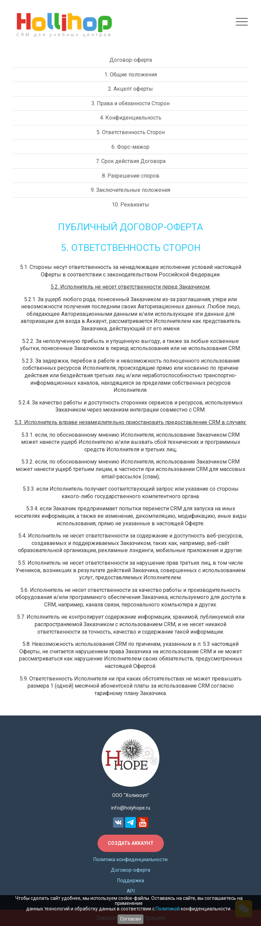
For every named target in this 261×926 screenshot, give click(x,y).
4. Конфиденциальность (130, 117)
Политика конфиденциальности (130, 860)
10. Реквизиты (130, 204)
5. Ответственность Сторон (131, 132)
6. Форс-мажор (130, 147)
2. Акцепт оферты (130, 89)
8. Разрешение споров (130, 176)
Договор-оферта (130, 60)
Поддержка (130, 881)
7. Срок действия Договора (131, 161)
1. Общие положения (130, 74)
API (131, 891)
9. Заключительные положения (130, 190)
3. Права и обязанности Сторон (130, 103)
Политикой (168, 908)
